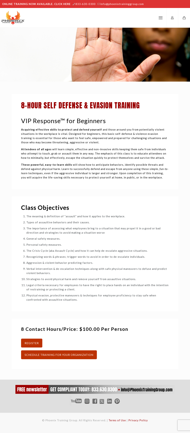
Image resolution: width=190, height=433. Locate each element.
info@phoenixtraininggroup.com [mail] (122, 3)
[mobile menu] (161, 18)
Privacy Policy (138, 420)
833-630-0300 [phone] (85, 3)
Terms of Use (117, 420)
